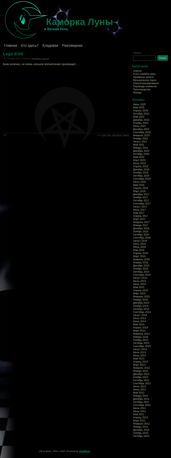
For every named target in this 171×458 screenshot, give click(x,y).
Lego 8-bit (13, 53)
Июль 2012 (139, 386)
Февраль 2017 (141, 222)
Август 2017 (140, 206)
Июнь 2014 (139, 321)
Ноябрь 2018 (140, 172)
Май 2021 (138, 144)
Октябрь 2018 (141, 175)
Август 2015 (140, 277)
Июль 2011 (139, 408)
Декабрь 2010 (141, 429)
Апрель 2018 (140, 188)
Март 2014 (139, 330)
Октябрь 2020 (141, 153)
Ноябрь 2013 (140, 339)
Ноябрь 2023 (140, 122)
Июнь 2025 (139, 104)
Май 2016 (138, 250)
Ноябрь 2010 (140, 432)
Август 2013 (140, 349)
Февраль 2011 (141, 423)
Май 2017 (138, 212)
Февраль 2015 (141, 296)
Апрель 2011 (140, 417)
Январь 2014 (140, 336)
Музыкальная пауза (144, 80)
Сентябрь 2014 (142, 312)
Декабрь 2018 (141, 169)
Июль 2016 (139, 243)
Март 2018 (139, 191)
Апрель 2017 (140, 215)
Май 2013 (138, 358)
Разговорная (72, 45)
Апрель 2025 (140, 110)
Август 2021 (140, 141)
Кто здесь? (30, 45)
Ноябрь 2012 (140, 377)
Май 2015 (138, 287)
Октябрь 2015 (141, 271)
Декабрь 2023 (141, 119)
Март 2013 (139, 364)
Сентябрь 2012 (142, 383)
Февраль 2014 (141, 333)
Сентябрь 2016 (142, 237)
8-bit (104, 135)
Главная (10, 45)
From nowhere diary (144, 73)
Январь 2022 (140, 138)
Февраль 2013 (141, 367)
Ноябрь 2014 (140, 305)
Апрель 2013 (140, 361)
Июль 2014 (139, 318)
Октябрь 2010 (141, 436)
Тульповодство (142, 89)
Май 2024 (138, 116)
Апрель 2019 (140, 166)
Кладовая (50, 45)
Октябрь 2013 (141, 343)
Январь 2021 (140, 147)
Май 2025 (138, 107)
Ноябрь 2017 (140, 197)
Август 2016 (140, 240)
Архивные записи (40, 58)
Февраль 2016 (141, 259)
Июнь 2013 (139, 355)
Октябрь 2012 (141, 380)
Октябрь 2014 (141, 308)
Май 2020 (138, 157)
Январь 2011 (140, 426)
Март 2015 (139, 293)
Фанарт (137, 92)
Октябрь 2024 (141, 113)
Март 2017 (139, 219)
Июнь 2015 (139, 284)
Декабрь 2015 (141, 265)
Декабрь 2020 (141, 150)
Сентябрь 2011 (142, 405)
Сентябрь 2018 (142, 178)
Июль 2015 (139, 281)
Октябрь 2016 (141, 234)
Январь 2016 (140, 262)
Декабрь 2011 (141, 398)
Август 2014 (140, 315)
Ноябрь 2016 (140, 231)
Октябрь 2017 (141, 200)
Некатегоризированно (146, 83)
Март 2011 (139, 420)
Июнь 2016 (139, 246)
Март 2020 (139, 160)
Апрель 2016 (140, 253)
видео (126, 135)
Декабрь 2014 (141, 302)
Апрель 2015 (140, 290)
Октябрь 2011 (141, 401)
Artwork (137, 70)
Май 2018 (138, 184)
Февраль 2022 (141, 135)
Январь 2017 (140, 225)
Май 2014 (138, 324)
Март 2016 (139, 256)
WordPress (84, 451)
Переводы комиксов (145, 86)
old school (117, 135)
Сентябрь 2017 (142, 203)
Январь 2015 (140, 299)
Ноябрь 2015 (140, 268)
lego (109, 135)
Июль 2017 (139, 209)
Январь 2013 (140, 370)
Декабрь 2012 (141, 374)
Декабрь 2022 (141, 129)
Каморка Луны (79, 22)
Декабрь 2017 (141, 194)
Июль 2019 (139, 163)
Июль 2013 (139, 352)
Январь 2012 (140, 395)
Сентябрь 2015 (142, 274)
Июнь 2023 (139, 126)
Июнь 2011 (139, 411)
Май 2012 (138, 392)
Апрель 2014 (140, 327)
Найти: (137, 52)
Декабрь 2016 (141, 228)
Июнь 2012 (139, 389)
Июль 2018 (139, 181)
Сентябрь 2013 (142, 346)
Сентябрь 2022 (142, 132)
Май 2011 (138, 414)
